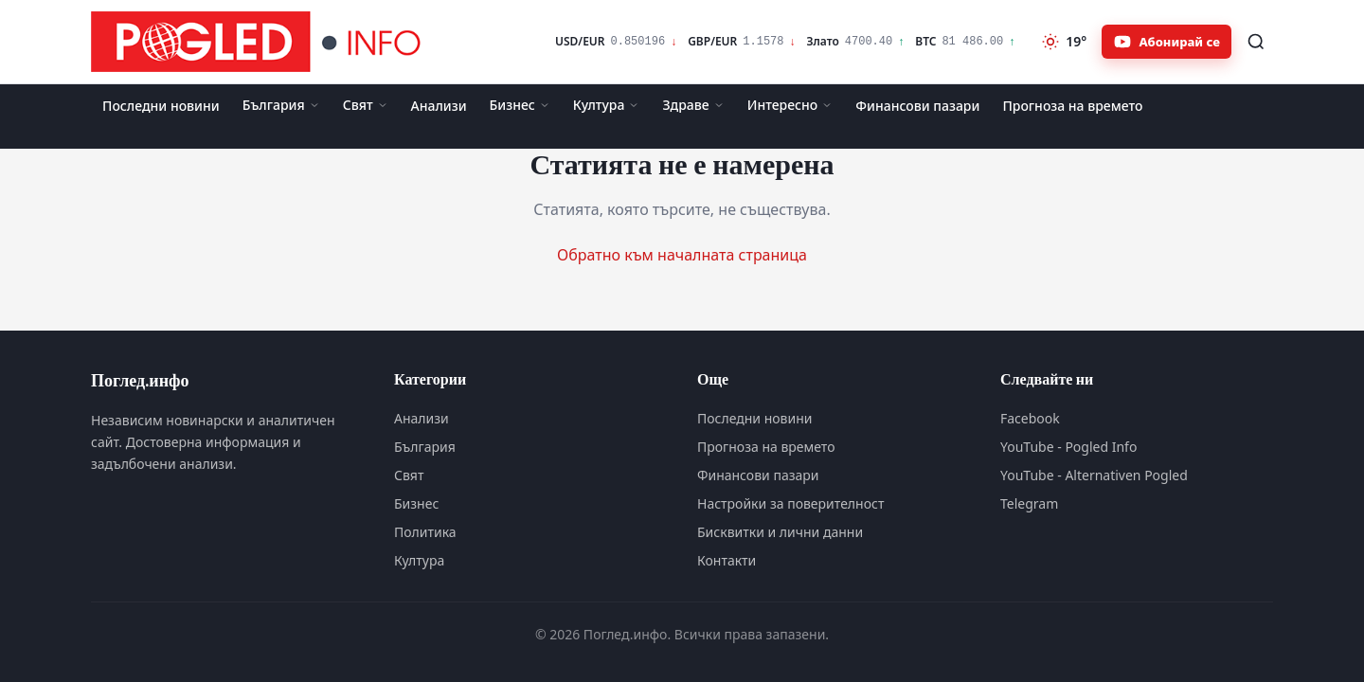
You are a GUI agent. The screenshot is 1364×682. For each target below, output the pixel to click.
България (281, 105)
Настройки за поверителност (790, 503)
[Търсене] (1256, 42)
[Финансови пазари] (785, 41)
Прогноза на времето (1072, 106)
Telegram (1029, 503)
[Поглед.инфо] (261, 41)
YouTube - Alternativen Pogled (1094, 475)
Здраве (693, 105)
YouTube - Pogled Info (1068, 447)
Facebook (1030, 418)
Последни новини (161, 106)
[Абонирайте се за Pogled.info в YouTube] (1166, 42)
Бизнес (520, 105)
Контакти (726, 560)
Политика (425, 532)
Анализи (439, 106)
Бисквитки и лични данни (780, 532)
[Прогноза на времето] (1063, 41)
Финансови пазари (917, 106)
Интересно (790, 105)
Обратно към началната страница (682, 254)
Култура (606, 105)
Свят (365, 105)
